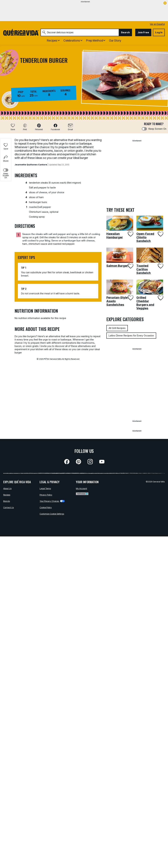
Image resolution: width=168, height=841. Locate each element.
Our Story (115, 40)
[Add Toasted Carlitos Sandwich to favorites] (160, 266)
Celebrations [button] (71, 40)
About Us (7, 488)
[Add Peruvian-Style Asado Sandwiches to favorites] (130, 297)
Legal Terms (45, 488)
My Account (81, 488)
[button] (39, 126)
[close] (165, 3)
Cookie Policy (46, 507)
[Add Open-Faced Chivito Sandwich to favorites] (160, 234)
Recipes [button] (52, 40)
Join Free (143, 32)
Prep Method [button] (94, 40)
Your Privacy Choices (52, 501)
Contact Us (8, 507)
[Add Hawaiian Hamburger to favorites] (130, 234)
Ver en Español (157, 24)
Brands (6, 501)
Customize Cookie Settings (52, 513)
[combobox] (80, 32)
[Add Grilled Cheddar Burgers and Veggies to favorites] (160, 297)
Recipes (6, 494)
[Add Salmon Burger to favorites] (130, 266)
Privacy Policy (46, 494)
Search (125, 32)
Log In (158, 32)
